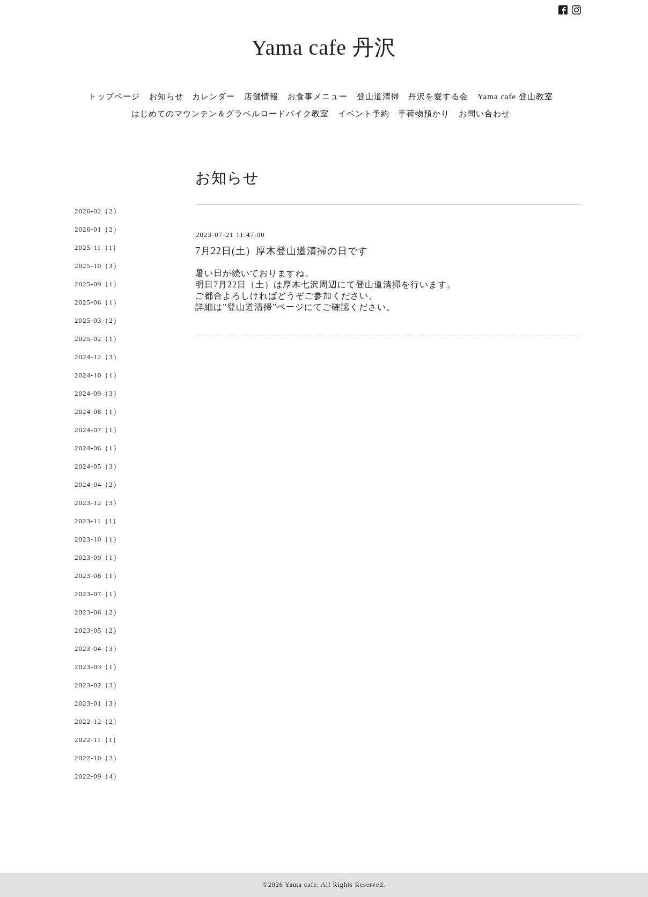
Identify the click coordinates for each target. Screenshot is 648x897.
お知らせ (166, 96)
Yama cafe (300, 884)
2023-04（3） (98, 648)
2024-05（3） (98, 466)
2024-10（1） (98, 375)
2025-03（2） (98, 320)
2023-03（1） (98, 667)
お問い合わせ (484, 113)
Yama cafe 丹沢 (324, 47)
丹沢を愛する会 (438, 96)
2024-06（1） (98, 448)
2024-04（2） (98, 484)
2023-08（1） (98, 576)
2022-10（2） (98, 758)
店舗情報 (261, 96)
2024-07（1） (98, 430)
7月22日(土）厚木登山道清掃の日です (281, 251)
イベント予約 (363, 113)
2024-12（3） (98, 357)
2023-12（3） (98, 503)
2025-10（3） (98, 266)
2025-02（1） (98, 339)
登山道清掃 (378, 96)
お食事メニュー (318, 96)
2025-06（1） (98, 302)
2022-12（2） (98, 721)
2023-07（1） (98, 594)
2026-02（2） (98, 211)
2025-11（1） (97, 247)
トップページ (114, 96)
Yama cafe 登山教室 (515, 96)
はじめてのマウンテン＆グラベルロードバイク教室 (230, 113)
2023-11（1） (97, 521)
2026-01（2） (98, 229)
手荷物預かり (424, 113)
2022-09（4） (98, 776)
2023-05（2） (98, 630)
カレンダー (213, 96)
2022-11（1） (97, 740)
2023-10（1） (98, 539)
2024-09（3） (98, 393)
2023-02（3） (98, 685)
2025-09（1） (98, 284)
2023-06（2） (98, 612)
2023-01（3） (98, 703)
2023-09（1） (98, 557)
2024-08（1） (98, 411)
